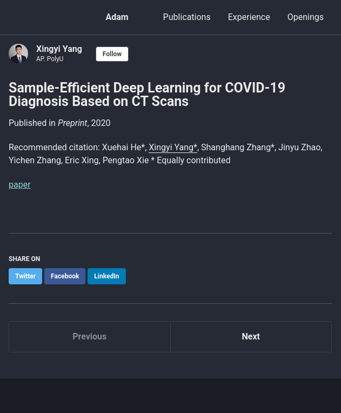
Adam (116, 17)
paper (20, 184)
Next (251, 336)
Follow (112, 54)
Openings (305, 17)
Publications (187, 17)
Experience (249, 17)
